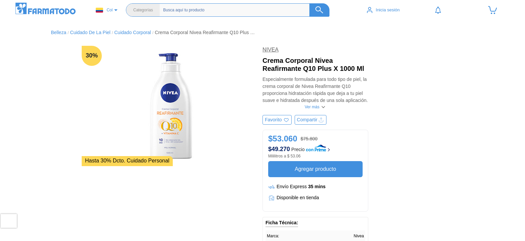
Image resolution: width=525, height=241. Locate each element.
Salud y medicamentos (293, 222)
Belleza (278, 229)
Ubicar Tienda (165, 222)
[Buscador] (241, 10)
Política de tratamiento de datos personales (436, 235)
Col (104, 10)
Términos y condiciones (415, 229)
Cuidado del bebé (289, 235)
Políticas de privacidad (414, 222)
